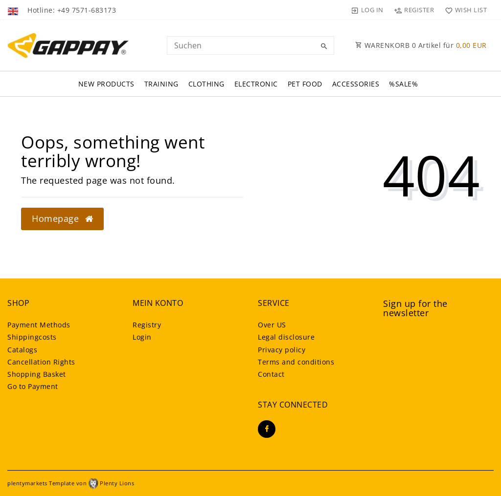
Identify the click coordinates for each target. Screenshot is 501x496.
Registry (147, 324)
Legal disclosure (286, 337)
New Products (106, 83)
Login (142, 337)
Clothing (206, 83)
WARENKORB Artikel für (421, 45)
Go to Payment (32, 386)
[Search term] (250, 45)
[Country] (14, 10)
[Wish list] (463, 10)
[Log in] (367, 10)
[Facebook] (266, 429)
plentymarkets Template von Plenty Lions (70, 483)
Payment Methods (38, 324)
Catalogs (22, 349)
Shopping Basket (36, 374)
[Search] (324, 46)
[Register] (414, 10)
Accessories (356, 83)
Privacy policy (281, 349)
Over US (272, 324)
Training (161, 83)
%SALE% (403, 83)
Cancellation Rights (41, 362)
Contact (271, 374)
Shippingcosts (32, 337)
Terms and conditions (296, 362)
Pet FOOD (305, 83)
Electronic (256, 83)
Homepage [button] (62, 218)
